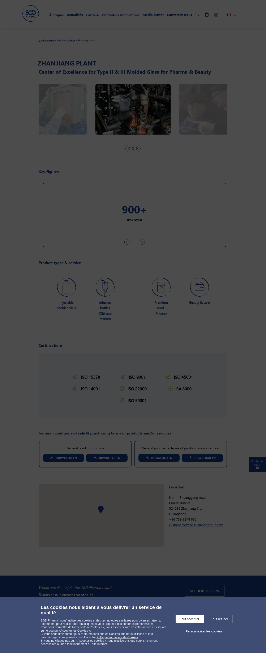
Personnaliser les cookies (204, 631)
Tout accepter (189, 619)
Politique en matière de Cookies (117, 637)
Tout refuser (219, 619)
